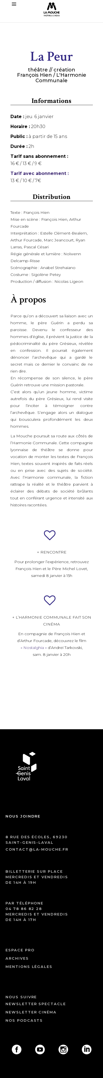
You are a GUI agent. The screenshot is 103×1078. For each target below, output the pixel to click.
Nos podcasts (24, 1020)
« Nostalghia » (34, 647)
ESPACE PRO (20, 950)
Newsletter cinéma (31, 1012)
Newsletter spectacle (35, 1004)
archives (17, 958)
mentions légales (28, 966)
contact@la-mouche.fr (36, 849)
